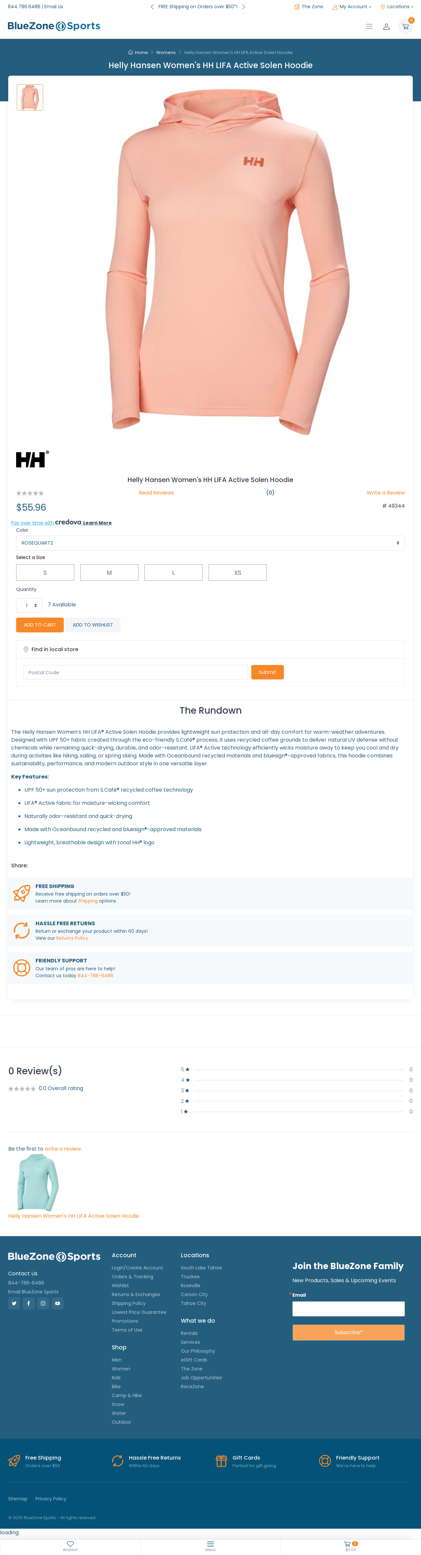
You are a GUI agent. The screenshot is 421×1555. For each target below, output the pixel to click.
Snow (118, 1404)
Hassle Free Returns (155, 1458)
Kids (116, 1377)
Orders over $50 (42, 1466)
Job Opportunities (201, 1377)
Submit (267, 672)
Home (138, 52)
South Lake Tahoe (201, 1267)
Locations (394, 6)
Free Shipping (43, 1458)
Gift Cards (246, 1458)
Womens (166, 52)
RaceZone (192, 1386)
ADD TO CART (40, 624)
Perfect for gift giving (254, 1466)
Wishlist (120, 1285)
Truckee (190, 1276)
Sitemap (18, 1498)
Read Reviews (156, 493)
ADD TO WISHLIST (93, 624)
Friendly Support (358, 1458)
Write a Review (386, 493)
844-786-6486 (95, 975)
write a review (63, 1149)
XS (237, 573)
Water (119, 1413)
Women (121, 1368)
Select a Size (30, 557)
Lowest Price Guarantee (139, 1312)
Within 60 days (144, 1466)
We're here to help (356, 1466)
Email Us (53, 6)
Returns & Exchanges (136, 1294)
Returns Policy (72, 938)
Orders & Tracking (132, 1276)
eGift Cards (194, 1360)
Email (299, 1294)
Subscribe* (348, 1332)
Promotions (125, 1321)
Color (22, 530)
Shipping (88, 901)
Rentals (189, 1333)
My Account (350, 6)
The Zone (308, 6)
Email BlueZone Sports (33, 1291)
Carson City (194, 1294)
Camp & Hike (127, 1395)
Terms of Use (127, 1330)
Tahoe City (193, 1303)
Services (190, 1342)
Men (117, 1360)
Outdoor (121, 1422)
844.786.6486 (24, 6)
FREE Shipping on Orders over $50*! (198, 6)
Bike (116, 1386)
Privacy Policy (51, 1498)
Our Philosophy (198, 1351)
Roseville (190, 1285)
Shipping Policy (129, 1303)
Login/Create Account (137, 1267)
